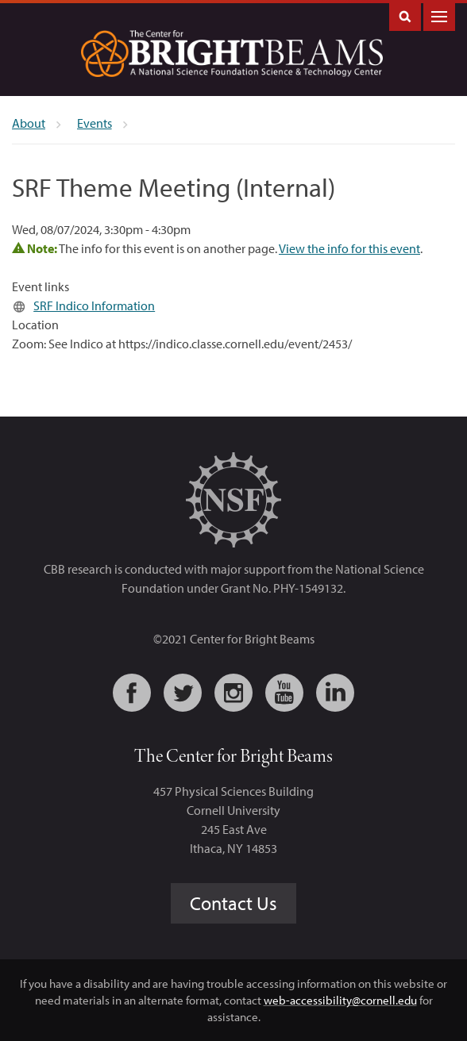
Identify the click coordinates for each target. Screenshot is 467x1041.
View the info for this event (349, 248)
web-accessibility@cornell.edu (340, 1000)
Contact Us (233, 903)
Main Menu (439, 15)
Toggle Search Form (405, 15)
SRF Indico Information (94, 305)
